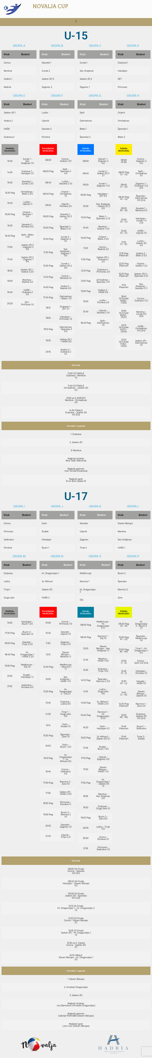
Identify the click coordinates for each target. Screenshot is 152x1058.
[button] (76, 21)
